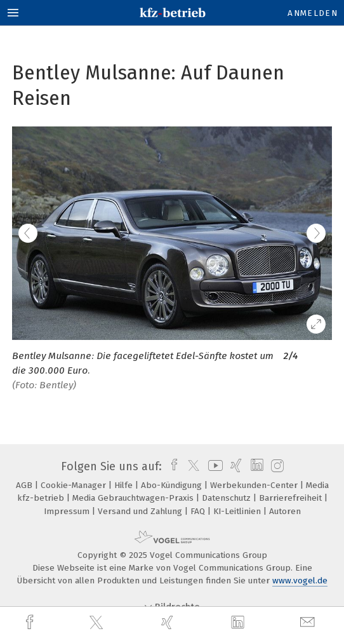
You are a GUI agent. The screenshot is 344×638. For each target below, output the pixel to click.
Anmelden (313, 13)
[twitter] (98, 623)
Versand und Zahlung (141, 511)
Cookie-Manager (75, 485)
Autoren (285, 511)
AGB (25, 485)
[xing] (169, 622)
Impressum (68, 511)
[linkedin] (239, 622)
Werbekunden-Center (255, 485)
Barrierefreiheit (291, 497)
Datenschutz (227, 497)
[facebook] (31, 622)
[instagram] (276, 466)
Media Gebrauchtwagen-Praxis (134, 497)
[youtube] (213, 466)
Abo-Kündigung (172, 485)
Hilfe (124, 485)
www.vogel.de (299, 580)
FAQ (199, 511)
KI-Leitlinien (238, 511)
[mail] (309, 622)
